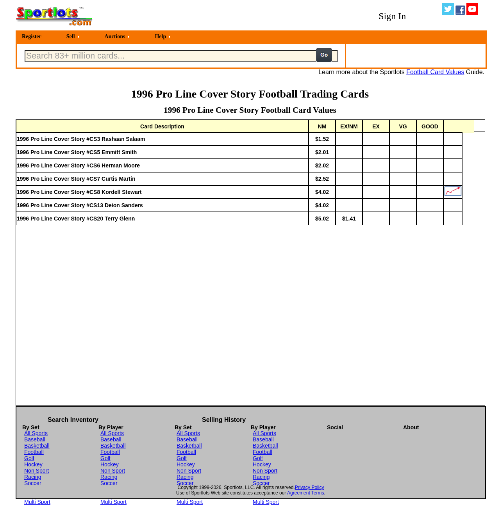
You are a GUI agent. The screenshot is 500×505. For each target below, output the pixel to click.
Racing (32, 477)
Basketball (37, 446)
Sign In (392, 16)
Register (31, 36)
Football (34, 452)
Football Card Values (435, 72)
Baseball (34, 439)
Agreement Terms (305, 493)
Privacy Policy (309, 487)
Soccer (32, 483)
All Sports (36, 433)
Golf (29, 458)
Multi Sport (37, 502)
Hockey (33, 464)
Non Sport (36, 471)
